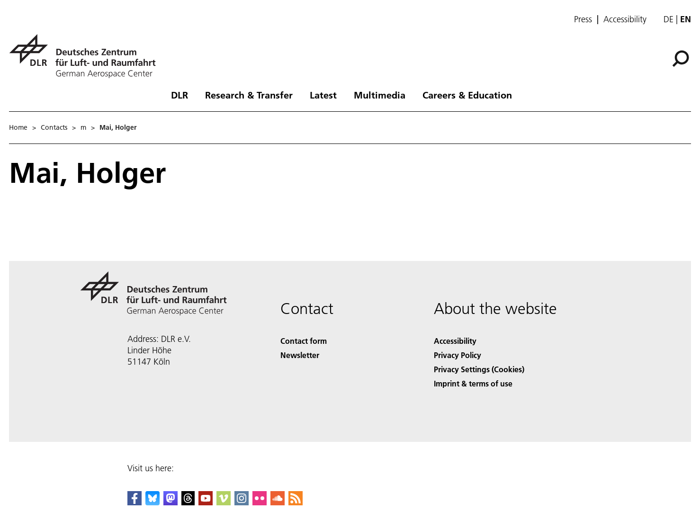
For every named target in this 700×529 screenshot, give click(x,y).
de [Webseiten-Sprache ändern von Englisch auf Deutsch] (668, 19)
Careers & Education (467, 95)
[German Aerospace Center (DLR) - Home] (86, 56)
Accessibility (624, 19)
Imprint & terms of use (473, 383)
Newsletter (299, 355)
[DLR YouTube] (205, 502)
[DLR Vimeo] (223, 502)
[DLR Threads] (188, 502)
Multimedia (379, 95)
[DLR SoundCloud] (277, 502)
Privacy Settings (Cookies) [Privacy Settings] (479, 369)
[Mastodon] (170, 502)
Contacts (54, 127)
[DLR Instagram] (241, 502)
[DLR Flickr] (259, 502)
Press (583, 19)
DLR (179, 95)
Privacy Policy (457, 355)
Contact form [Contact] (303, 341)
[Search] (680, 58)
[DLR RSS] (295, 502)
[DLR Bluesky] (152, 502)
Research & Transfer (249, 95)
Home (18, 127)
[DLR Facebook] (134, 502)
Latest (323, 95)
